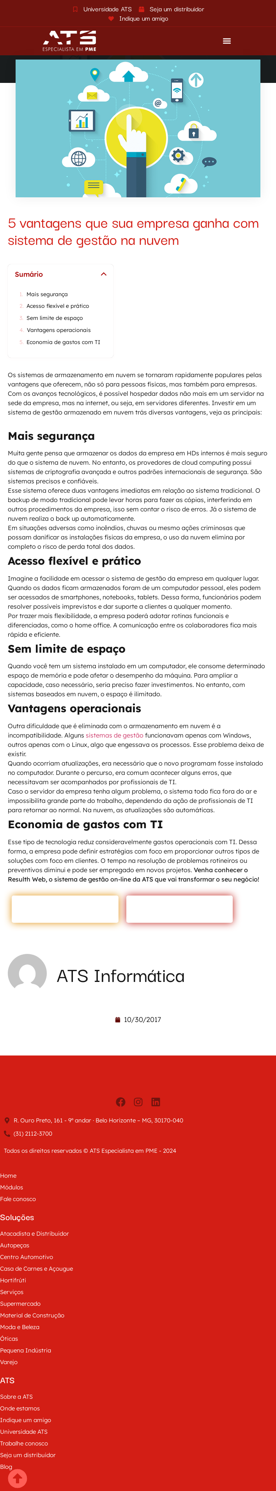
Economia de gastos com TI (64, 342)
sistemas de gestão (113, 735)
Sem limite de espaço (55, 318)
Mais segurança (47, 294)
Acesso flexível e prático (58, 306)
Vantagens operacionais (59, 330)
